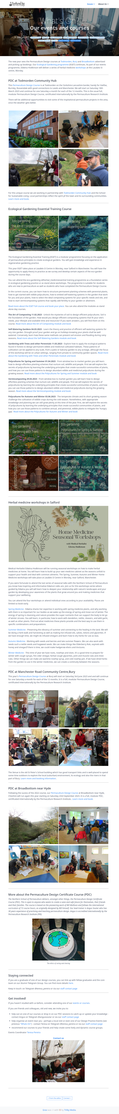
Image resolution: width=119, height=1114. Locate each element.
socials (54, 41)
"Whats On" (25, 1023)
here (71, 983)
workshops (81, 67)
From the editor (54, 1098)
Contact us (58, 1038)
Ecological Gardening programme (53, 64)
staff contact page (68, 988)
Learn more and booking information (38, 778)
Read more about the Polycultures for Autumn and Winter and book (45, 411)
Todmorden (66, 61)
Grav (45, 1110)
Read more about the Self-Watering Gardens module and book (46, 338)
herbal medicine (44, 41)
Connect (67, 1098)
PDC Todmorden (56, 37)
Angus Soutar (75, 41)
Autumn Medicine (16, 641)
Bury (75, 61)
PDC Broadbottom (70, 37)
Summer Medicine (17, 629)
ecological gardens (97, 37)
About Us (102, 4)
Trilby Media (70, 1110)
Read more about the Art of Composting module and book (43, 323)
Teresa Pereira (64, 41)
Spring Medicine (16, 609)
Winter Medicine (16, 652)
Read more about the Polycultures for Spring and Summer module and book (60, 373)
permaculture (36, 37)
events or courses (81, 1003)
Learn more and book (18, 199)
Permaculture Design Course (26, 85)
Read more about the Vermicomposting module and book (43, 391)
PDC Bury (46, 37)
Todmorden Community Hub (77, 192)
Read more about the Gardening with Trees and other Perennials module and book (58, 354)
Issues (89, 4)
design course (83, 37)
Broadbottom (88, 61)
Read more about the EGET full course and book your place (36, 306)
